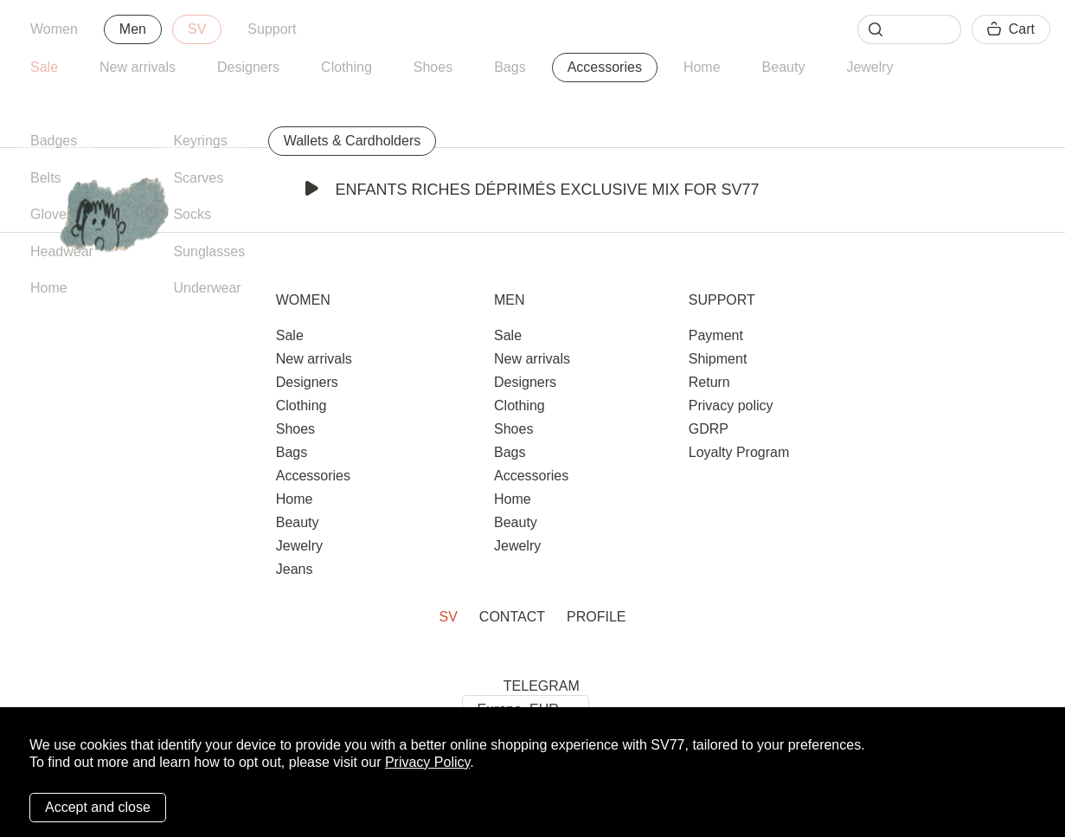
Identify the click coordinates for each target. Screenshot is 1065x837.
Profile (596, 616)
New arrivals (137, 67)
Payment (716, 335)
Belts (45, 178)
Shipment (718, 358)
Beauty (783, 67)
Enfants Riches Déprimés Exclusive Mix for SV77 (532, 189)
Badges (53, 140)
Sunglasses (209, 251)
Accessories (605, 67)
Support (271, 29)
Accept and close (98, 807)
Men (132, 29)
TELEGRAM (542, 686)
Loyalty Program (739, 452)
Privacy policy (731, 405)
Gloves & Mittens (82, 214)
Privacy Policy (427, 762)
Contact (512, 616)
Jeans (294, 569)
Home (702, 67)
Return (709, 382)
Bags (509, 67)
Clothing (346, 67)
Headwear (61, 251)
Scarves (198, 178)
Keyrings (200, 140)
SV (197, 29)
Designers (248, 67)
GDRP (708, 429)
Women (54, 29)
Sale (44, 67)
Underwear (207, 287)
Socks (192, 214)
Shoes (433, 67)
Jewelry (869, 67)
